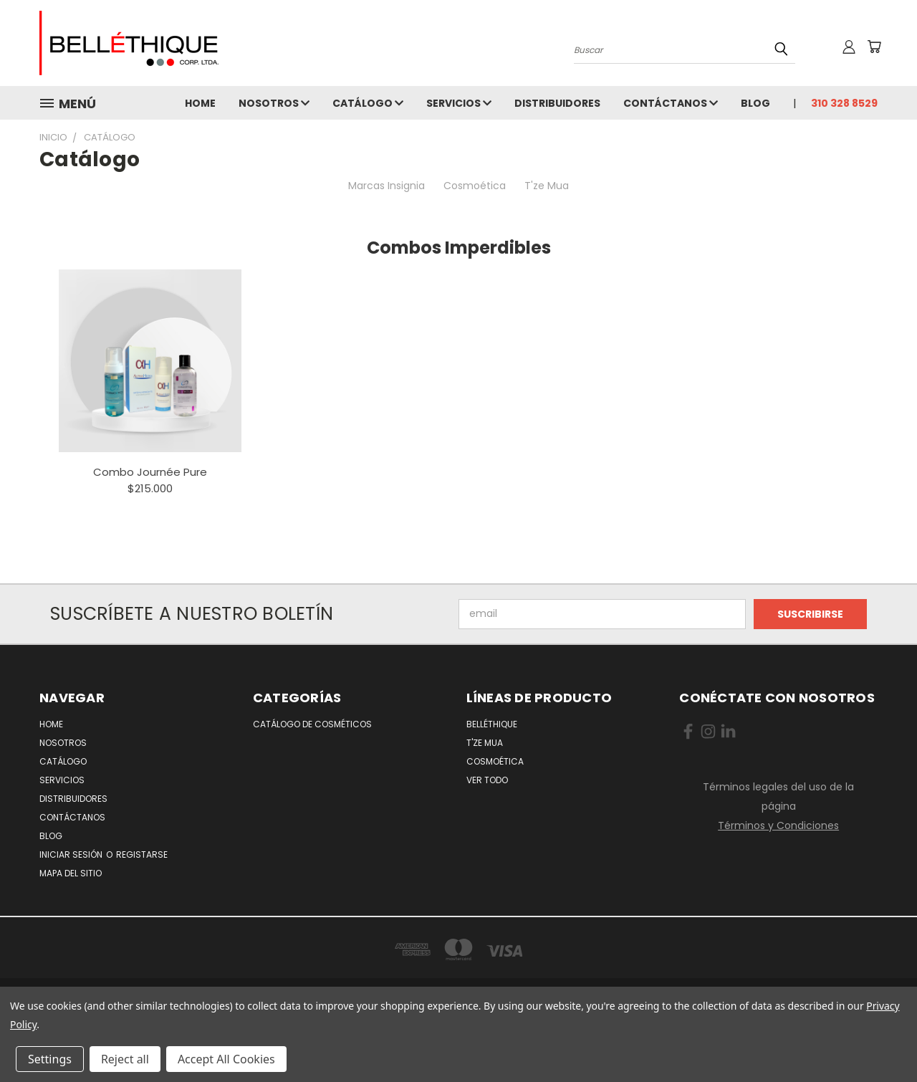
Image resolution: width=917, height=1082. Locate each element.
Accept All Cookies (226, 1059)
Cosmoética (474, 185)
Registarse (142, 854)
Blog (755, 103)
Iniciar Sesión (72, 854)
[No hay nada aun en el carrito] (874, 46)
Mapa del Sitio (70, 873)
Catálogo (367, 103)
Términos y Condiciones (778, 825)
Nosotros (274, 103)
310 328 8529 (844, 103)
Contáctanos (670, 103)
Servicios (458, 103)
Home (200, 103)
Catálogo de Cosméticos (312, 724)
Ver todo (487, 780)
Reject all (125, 1059)
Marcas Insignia (386, 185)
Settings (50, 1059)
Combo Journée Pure (150, 471)
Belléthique (491, 724)
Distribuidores (557, 103)
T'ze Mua (546, 185)
